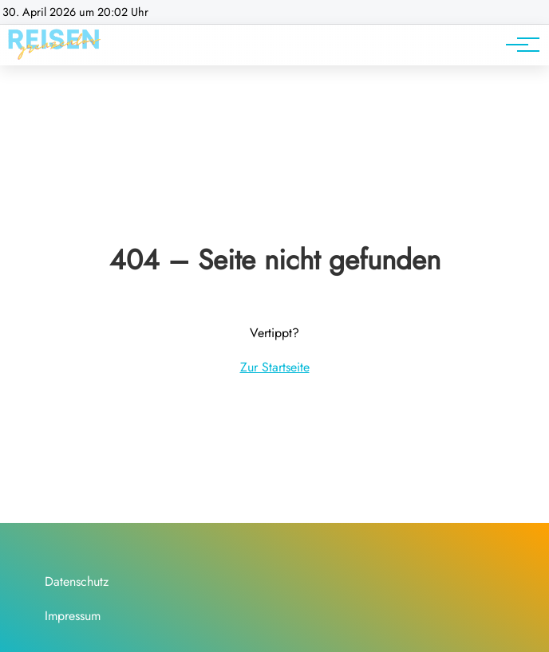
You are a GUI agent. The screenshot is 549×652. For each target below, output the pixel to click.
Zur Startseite (275, 367)
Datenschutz (77, 581)
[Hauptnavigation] (517, 44)
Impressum (73, 616)
